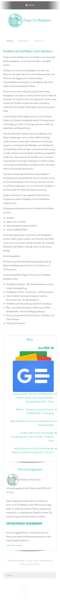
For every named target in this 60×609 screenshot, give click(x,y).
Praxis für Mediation (37, 20)
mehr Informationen (14, 545)
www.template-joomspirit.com (1, 593)
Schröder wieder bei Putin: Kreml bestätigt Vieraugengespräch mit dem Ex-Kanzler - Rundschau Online (32, 436)
